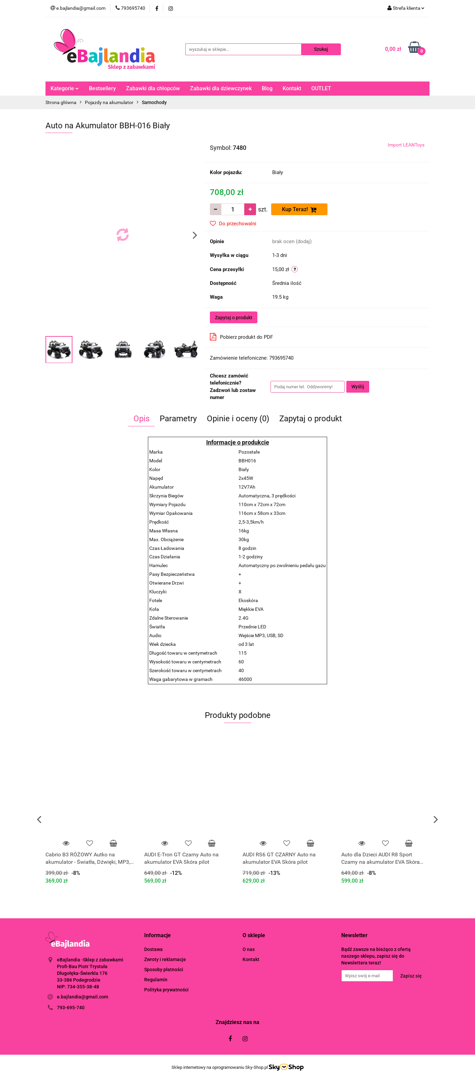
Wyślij (357, 386)
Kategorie (65, 88)
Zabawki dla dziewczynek (221, 88)
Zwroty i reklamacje (165, 959)
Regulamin (155, 979)
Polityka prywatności (166, 989)
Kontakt (292, 88)
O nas (249, 949)
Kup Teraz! (299, 209)
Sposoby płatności (163, 969)
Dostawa (153, 949)
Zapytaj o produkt (233, 317)
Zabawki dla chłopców (153, 88)
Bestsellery (102, 88)
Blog (267, 88)
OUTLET (321, 88)
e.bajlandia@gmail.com (82, 996)
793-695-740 (71, 1007)
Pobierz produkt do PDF (241, 336)
